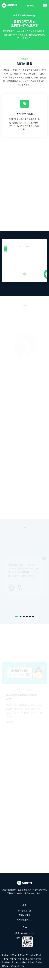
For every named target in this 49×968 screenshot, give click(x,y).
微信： (24, 941)
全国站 (5, 955)
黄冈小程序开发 (24, 114)
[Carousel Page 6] (33, 616)
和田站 (21, 959)
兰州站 (23, 962)
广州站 (28, 955)
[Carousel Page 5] (30, 616)
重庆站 (28, 959)
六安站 (13, 959)
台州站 (39, 962)
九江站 (15, 962)
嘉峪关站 (6, 962)
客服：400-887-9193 (24, 933)
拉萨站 (36, 959)
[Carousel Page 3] (24, 616)
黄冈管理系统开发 (24, 920)
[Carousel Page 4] (27, 616)
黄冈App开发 (24, 915)
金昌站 (31, 962)
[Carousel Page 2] (20, 616)
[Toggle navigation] (45, 5)
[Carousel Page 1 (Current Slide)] (16, 616)
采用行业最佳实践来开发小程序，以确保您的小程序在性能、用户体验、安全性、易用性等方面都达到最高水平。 (24, 124)
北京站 (13, 955)
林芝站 (36, 955)
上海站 (21, 955)
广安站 (5, 959)
